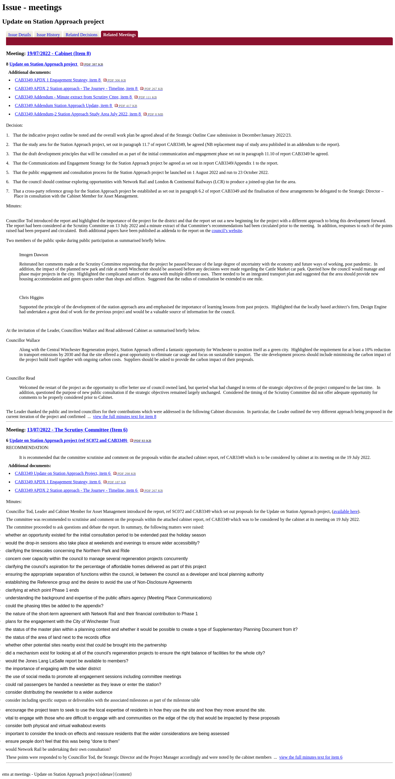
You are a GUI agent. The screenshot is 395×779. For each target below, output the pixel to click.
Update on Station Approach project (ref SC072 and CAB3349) (80, 440)
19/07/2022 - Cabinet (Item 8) (59, 53)
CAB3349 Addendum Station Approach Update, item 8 (76, 105)
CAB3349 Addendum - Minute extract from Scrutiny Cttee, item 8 (86, 97)
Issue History (48, 34)
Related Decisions (81, 34)
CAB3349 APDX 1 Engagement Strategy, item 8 (70, 80)
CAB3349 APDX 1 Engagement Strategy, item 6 (70, 481)
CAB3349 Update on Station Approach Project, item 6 (75, 473)
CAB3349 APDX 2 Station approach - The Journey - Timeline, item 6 (89, 490)
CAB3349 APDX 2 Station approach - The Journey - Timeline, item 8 (89, 88)
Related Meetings (119, 34)
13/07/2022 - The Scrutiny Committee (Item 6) (77, 430)
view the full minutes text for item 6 (311, 757)
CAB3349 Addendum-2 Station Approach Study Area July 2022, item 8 (89, 114)
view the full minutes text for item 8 (124, 416)
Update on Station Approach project (56, 64)
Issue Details (19, 34)
